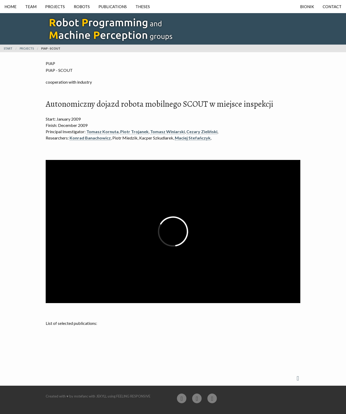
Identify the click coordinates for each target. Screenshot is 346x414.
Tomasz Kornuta (102, 131)
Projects (55, 6)
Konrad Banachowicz (90, 137)
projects (27, 48)
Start (8, 48)
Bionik (307, 6)
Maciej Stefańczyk (193, 137)
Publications (112, 6)
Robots (82, 6)
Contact (332, 6)
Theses (142, 6)
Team (30, 6)
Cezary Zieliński (201, 131)
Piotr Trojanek (134, 131)
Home (10, 6)
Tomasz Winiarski (167, 131)
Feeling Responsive (133, 396)
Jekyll (101, 396)
